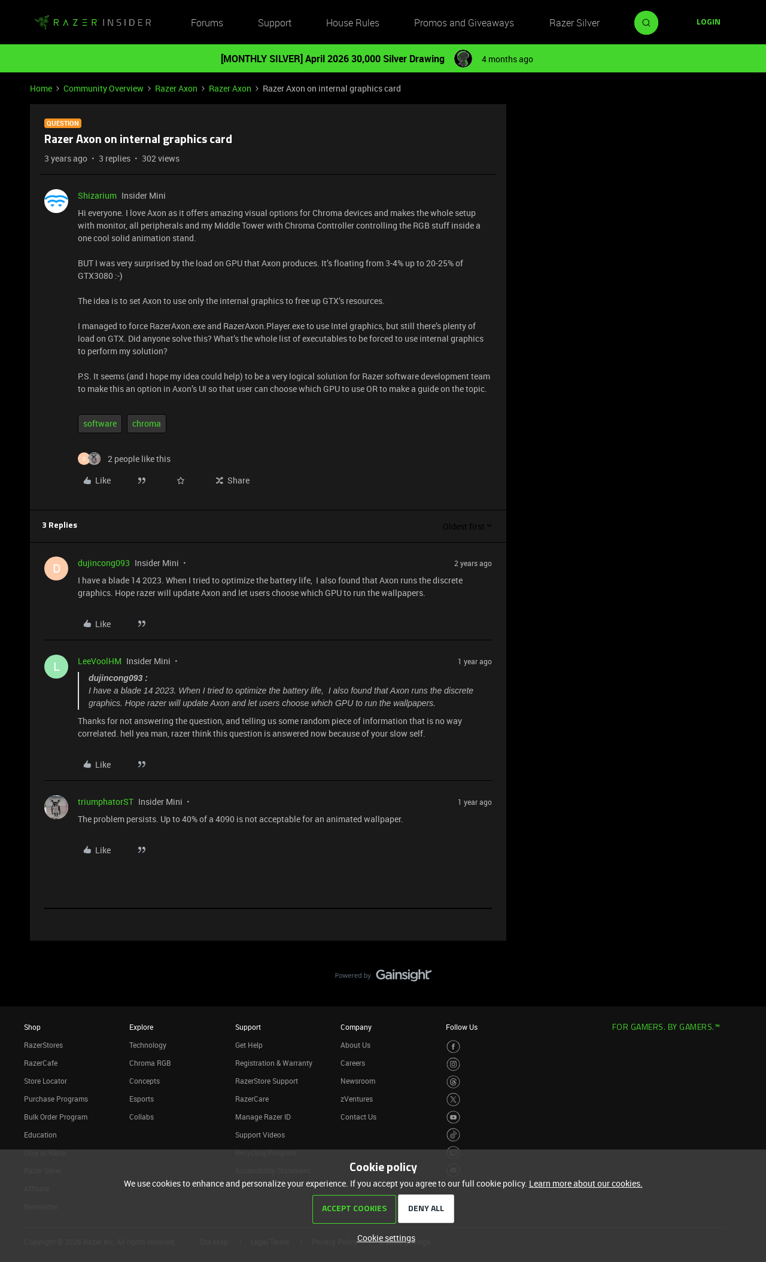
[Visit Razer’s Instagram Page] (453, 1064)
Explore (141, 1027)
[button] (708, 23)
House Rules (352, 22)
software (100, 423)
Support (274, 22)
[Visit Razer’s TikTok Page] (453, 1134)
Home (41, 88)
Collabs (141, 1116)
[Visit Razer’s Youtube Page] (453, 1117)
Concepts (144, 1080)
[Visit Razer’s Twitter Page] (453, 1099)
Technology (147, 1045)
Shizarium (97, 195)
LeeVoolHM (99, 661)
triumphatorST (105, 801)
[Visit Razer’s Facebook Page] (453, 1046)
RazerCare (252, 1098)
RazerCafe (40, 1063)
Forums (207, 22)
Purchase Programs (56, 1098)
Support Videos (260, 1134)
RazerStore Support (266, 1080)
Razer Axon (176, 88)
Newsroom (358, 1080)
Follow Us (462, 1027)
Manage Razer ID (263, 1116)
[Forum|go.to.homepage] (93, 23)
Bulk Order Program (55, 1116)
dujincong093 (104, 562)
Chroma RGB (150, 1063)
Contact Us (358, 1116)
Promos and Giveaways (464, 22)
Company (356, 1027)
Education (40, 1134)
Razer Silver (574, 22)
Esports (141, 1098)
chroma (146, 423)
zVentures (357, 1098)
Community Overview (103, 88)
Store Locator (45, 1080)
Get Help (249, 1045)
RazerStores (43, 1045)
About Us (355, 1045)
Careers (353, 1063)
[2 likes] (124, 458)
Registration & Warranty (273, 1063)
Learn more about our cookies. (586, 1183)
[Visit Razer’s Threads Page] (453, 1082)
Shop (32, 1027)
